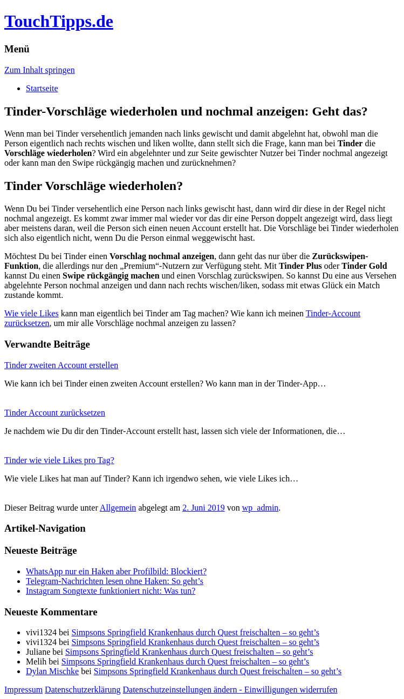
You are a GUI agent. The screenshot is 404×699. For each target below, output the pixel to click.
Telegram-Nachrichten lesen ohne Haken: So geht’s (114, 581)
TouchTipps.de (58, 21)
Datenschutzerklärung (82, 689)
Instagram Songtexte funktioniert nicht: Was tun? (110, 590)
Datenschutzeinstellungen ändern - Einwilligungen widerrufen (230, 689)
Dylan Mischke (52, 671)
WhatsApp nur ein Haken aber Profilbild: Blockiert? (116, 571)
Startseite (42, 88)
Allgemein (118, 507)
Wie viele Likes (31, 313)
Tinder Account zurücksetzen (54, 412)
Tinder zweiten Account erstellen (61, 365)
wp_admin (260, 507)
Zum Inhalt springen (39, 69)
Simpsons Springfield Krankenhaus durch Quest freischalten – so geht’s (195, 632)
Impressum (23, 689)
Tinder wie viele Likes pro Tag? (59, 460)
